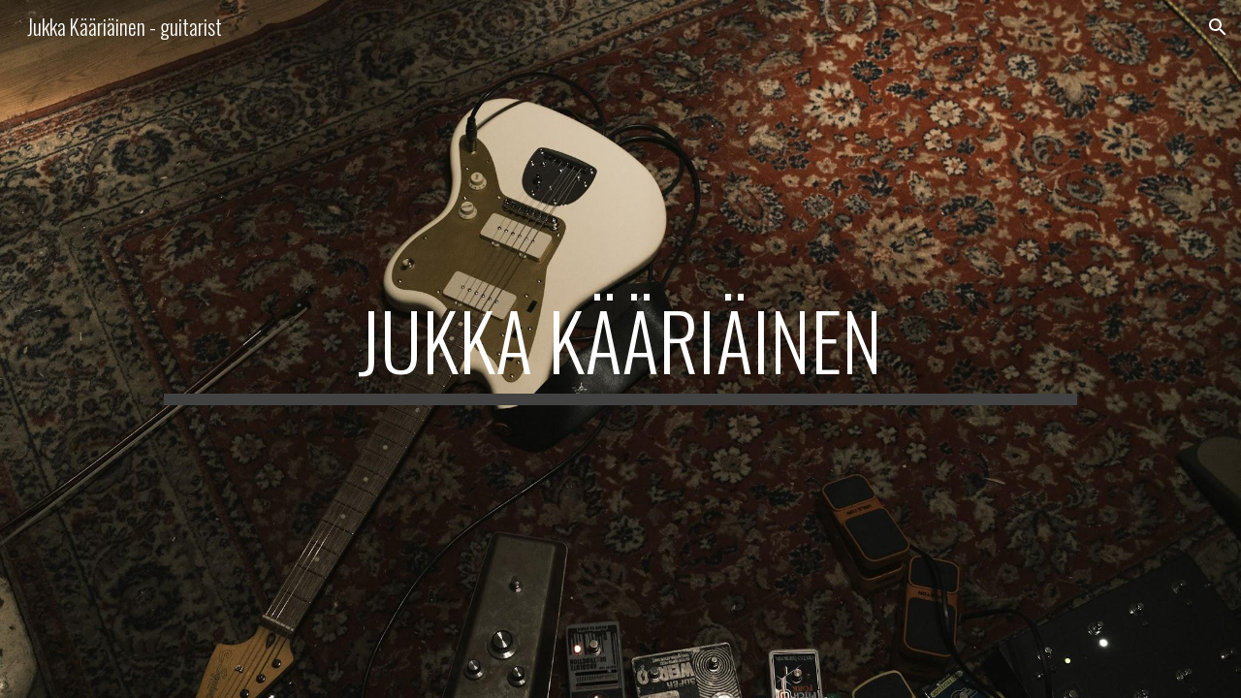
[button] (1217, 27)
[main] (620, 349)
